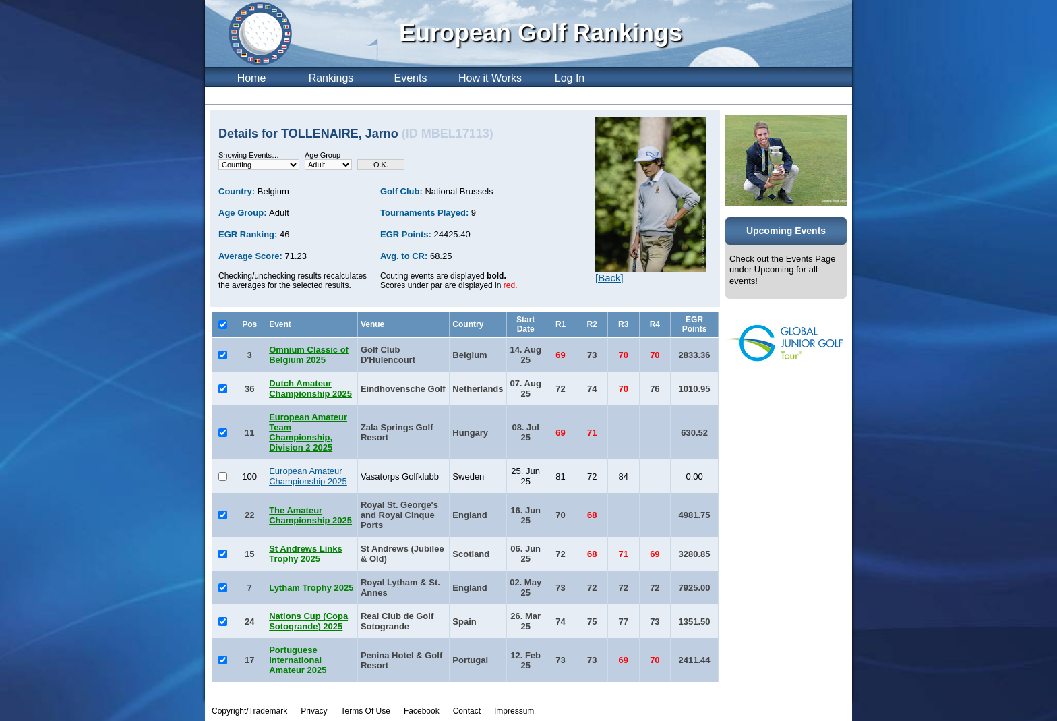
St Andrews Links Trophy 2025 (305, 554)
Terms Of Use (365, 711)
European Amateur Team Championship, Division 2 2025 (308, 432)
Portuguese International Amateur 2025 (297, 660)
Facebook (422, 711)
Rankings (331, 78)
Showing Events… (248, 155)
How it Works (490, 78)
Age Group (322, 155)
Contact (467, 711)
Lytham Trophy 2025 (311, 588)
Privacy (314, 711)
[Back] (609, 277)
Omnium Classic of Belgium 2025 (309, 355)
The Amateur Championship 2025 (310, 515)
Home (251, 78)
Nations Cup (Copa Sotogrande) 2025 (308, 621)
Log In (569, 78)
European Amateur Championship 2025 (308, 476)
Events (410, 78)
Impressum (514, 711)
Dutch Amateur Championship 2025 (310, 388)
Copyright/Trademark (249, 711)
